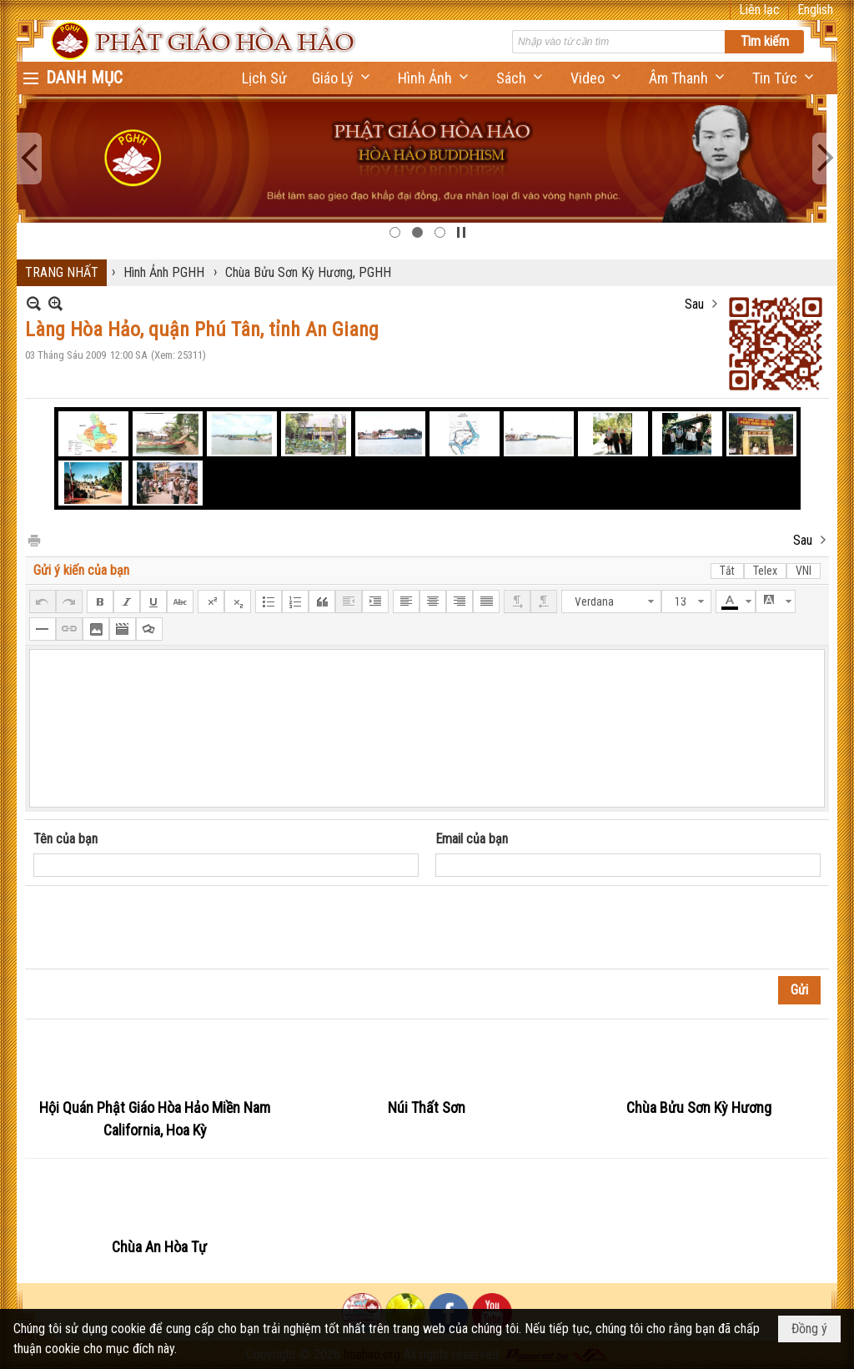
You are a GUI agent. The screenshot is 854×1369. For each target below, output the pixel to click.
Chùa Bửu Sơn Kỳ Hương (698, 1107)
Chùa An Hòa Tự (159, 1247)
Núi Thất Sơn (426, 1107)
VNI (803, 570)
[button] (342, 78)
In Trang (33, 539)
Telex (765, 570)
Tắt (727, 570)
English (815, 10)
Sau (694, 304)
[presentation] (160, 927)
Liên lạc (759, 10)
